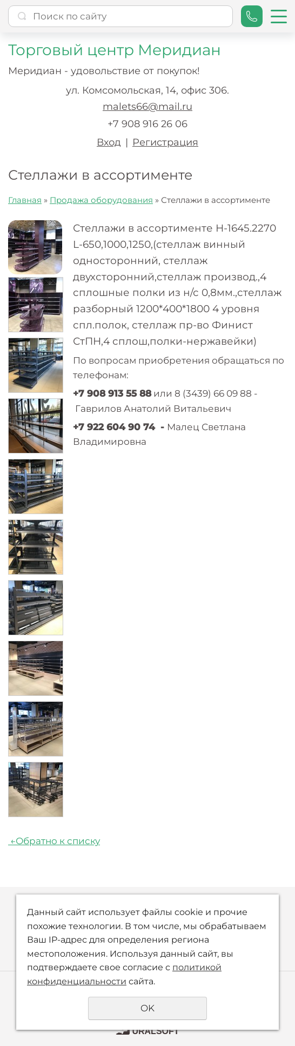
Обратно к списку (54, 841)
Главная (25, 200)
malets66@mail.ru (147, 107)
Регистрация (165, 142)
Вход (109, 142)
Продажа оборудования (101, 200)
